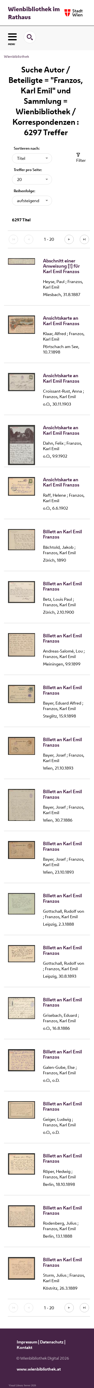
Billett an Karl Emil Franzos (62, 534)
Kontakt (24, 1347)
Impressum (27, 1342)
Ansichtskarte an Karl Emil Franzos (61, 320)
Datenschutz (52, 1342)
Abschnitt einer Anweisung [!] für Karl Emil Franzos (61, 266)
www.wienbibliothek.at (39, 1369)
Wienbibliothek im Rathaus (34, 13)
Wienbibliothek (16, 56)
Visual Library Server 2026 (22, 1385)
